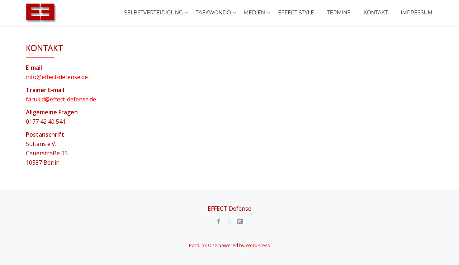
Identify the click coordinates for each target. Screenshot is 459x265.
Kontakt (376, 12)
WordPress (258, 245)
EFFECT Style (296, 12)
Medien (254, 12)
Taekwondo (213, 12)
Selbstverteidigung (153, 12)
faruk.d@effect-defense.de (61, 99)
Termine (339, 12)
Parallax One (203, 245)
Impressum (416, 12)
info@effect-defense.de (57, 77)
